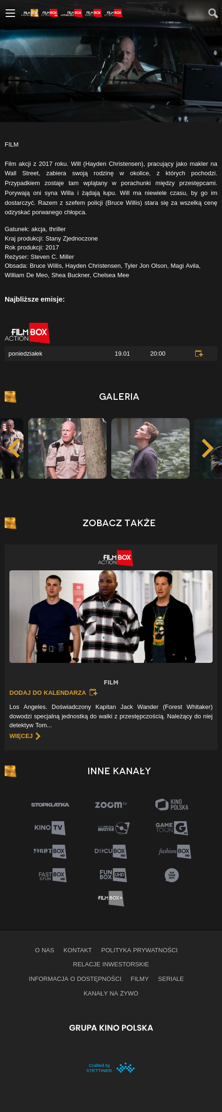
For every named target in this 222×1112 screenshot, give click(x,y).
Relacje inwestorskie (111, 964)
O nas (44, 950)
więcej (21, 735)
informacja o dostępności (75, 978)
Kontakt (77, 950)
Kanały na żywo (111, 993)
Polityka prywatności (139, 950)
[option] (150, 448)
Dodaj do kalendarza (47, 692)
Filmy (140, 978)
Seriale (171, 978)
